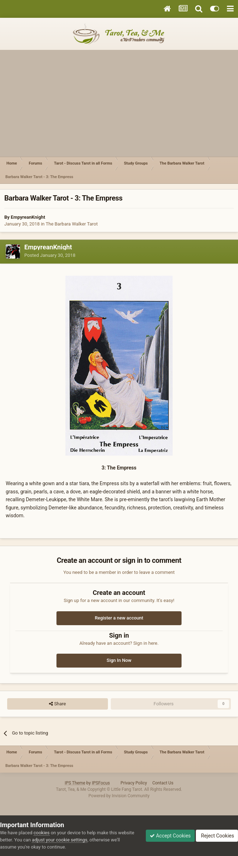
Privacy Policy (133, 782)
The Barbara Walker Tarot (72, 224)
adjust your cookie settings (59, 839)
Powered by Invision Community (119, 795)
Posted (49, 255)
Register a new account (119, 618)
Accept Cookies (170, 836)
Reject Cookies (217, 836)
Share (57, 704)
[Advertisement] (119, 103)
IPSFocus (101, 782)
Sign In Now (118, 660)
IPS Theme (75, 782)
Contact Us (162, 782)
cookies (42, 832)
